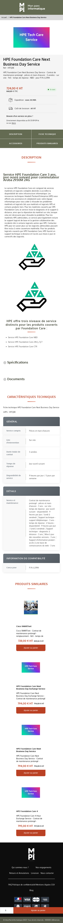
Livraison (35, 873)
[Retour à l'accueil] (31, 7)
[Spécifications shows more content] (15, 362)
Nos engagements (43, 867)
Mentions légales (43, 884)
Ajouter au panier (38, 910)
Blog (31, 890)
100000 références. (52, 920)
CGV (53, 884)
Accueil (4, 17)
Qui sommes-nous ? (20, 867)
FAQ (10, 884)
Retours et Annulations (19, 873)
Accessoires (15, 143)
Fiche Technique (47, 134)
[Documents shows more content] (14, 379)
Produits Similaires (47, 143)
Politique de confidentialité (24, 884)
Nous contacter (47, 873)
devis (14, 123)
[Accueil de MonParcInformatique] (31, 854)
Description (15, 134)
